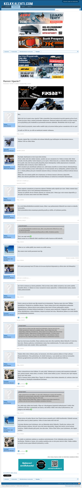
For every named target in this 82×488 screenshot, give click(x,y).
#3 (78, 183)
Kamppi (6, 313)
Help (65, 483)
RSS (79, 483)
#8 (78, 280)
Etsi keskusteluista (7, 9)
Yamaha (11, 83)
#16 (78, 453)
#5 (78, 220)
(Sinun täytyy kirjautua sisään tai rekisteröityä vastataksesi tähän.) (63, 457)
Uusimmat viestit (18, 9)
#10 (78, 320)
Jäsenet (29, 6)
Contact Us (60, 483)
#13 (78, 386)
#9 (78, 297)
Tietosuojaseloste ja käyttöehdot (72, 485)
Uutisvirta (7, 6)
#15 (78, 433)
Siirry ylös (75, 483)
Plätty (25, 83)
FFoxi (5, 257)
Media (23, 6)
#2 (78, 150)
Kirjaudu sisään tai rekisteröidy (70, 1)
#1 (78, 134)
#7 (78, 260)
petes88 (6, 149)
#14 (78, 413)
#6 (78, 242)
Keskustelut (16, 6)
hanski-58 (7, 167)
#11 (78, 348)
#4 (78, 199)
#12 (78, 365)
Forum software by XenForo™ (15, 485)
